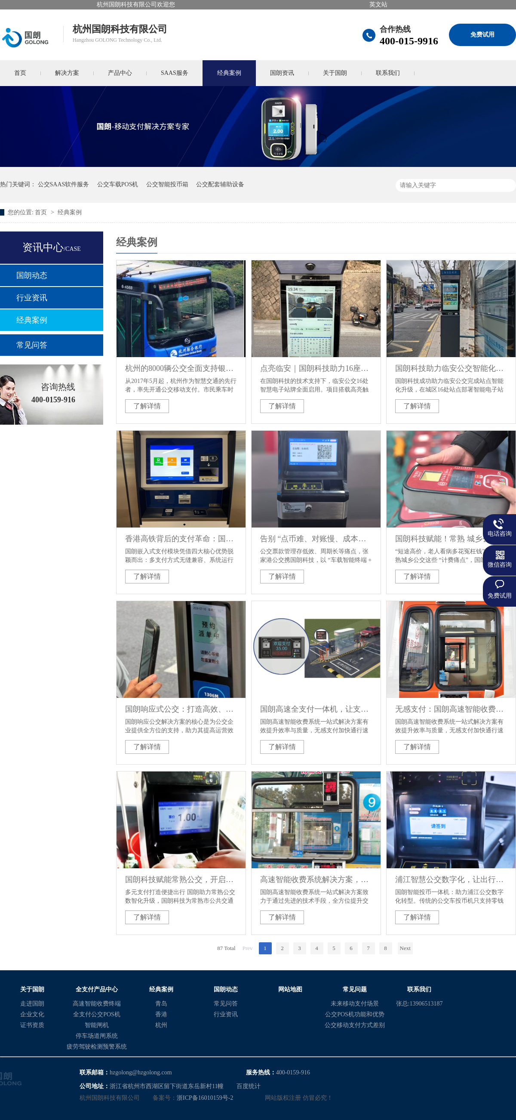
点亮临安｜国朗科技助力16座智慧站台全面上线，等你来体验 (316, 368)
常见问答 (31, 345)
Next (405, 948)
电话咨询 (500, 534)
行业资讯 (31, 297)
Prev (248, 948)
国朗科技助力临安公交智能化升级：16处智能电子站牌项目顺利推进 (451, 368)
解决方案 (67, 73)
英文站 (378, 4)
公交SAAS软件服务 (63, 184)
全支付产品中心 (97, 989)
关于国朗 (335, 73)
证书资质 (32, 1025)
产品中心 (120, 73)
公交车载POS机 (117, 184)
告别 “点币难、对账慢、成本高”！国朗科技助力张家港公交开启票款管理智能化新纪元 (316, 538)
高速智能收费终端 (97, 1003)
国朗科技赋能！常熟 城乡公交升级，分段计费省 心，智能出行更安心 (451, 538)
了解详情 (147, 406)
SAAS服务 (174, 73)
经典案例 (229, 73)
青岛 (161, 1003)
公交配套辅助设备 (220, 184)
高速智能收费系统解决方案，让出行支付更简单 (316, 879)
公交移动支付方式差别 (355, 1025)
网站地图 (290, 989)
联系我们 (388, 73)
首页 (42, 212)
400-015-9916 (409, 40)
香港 (161, 1014)
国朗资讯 (282, 73)
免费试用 (482, 34)
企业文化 (32, 1014)
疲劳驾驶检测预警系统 (97, 1046)
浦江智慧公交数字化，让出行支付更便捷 (451, 879)
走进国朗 (32, 1003)
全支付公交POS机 (96, 1014)
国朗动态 (31, 275)
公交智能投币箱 (167, 184)
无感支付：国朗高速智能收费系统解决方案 (451, 709)
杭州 (161, 1025)
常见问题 (355, 989)
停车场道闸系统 (97, 1036)
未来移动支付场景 (355, 1003)
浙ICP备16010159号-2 (205, 1098)
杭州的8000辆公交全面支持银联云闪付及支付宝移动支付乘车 (181, 368)
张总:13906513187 (419, 1003)
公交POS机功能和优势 (354, 1014)
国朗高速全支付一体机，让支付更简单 (316, 709)
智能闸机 (97, 1025)
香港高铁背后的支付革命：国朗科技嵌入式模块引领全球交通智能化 (181, 538)
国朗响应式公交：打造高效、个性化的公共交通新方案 (181, 709)
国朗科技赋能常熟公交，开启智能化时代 (181, 879)
